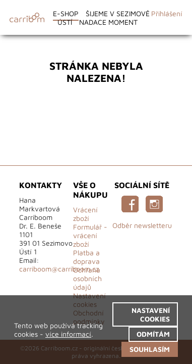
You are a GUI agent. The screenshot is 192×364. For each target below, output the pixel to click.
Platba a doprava (86, 256)
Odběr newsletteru (142, 225)
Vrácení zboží (85, 213)
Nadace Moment (108, 22)
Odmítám (153, 334)
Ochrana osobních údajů (87, 278)
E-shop (66, 13)
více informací (68, 334)
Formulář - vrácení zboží (90, 235)
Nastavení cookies (151, 314)
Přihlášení (166, 13)
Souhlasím (150, 349)
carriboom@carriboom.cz (59, 268)
